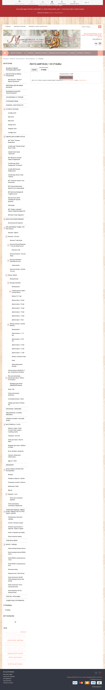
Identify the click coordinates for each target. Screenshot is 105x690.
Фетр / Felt (11, 389)
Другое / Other (12, 461)
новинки (14, 651)
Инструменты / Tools (11, 424)
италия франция (17, 638)
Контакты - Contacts (83, 53)
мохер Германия (12, 645)
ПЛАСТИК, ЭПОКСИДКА (13, 596)
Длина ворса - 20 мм (18, 304)
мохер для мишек (21, 645)
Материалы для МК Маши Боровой (14, 86)
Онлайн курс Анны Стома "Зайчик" (15, 175)
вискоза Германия (20, 633)
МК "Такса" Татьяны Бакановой (14, 141)
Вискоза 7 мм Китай (16, 240)
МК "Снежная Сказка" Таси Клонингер (16, 181)
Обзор (34, 70)
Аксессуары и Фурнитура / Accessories (13, 469)
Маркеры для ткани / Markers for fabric (17, 446)
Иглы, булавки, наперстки (15, 451)
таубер (21, 655)
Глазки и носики (8, 683)
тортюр (14, 660)
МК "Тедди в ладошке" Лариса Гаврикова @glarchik (16, 210)
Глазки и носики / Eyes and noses (15, 419)
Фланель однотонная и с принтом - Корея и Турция (15, 527)
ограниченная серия (21, 651)
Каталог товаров (18, 53)
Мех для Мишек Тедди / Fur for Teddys (13, 228)
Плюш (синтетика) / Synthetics (14, 394)
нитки (24, 650)
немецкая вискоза (9, 650)
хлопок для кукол (15, 664)
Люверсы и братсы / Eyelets (16, 478)
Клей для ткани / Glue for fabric (15, 440)
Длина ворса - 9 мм (17, 320)
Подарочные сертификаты (15, 600)
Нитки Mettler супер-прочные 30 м (16, 564)
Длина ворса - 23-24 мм (18, 340)
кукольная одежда (15, 640)
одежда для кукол (15, 653)
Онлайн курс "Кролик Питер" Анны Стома (16, 147)
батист (23, 632)
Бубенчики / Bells (13, 486)
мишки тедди (22, 643)
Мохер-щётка (16, 329)
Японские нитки (13, 569)
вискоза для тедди (9, 637)
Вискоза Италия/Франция (13, 219)
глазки (15, 637)
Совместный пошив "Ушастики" (14, 152)
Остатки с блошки (10, 109)
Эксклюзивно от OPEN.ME (14, 97)
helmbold (6, 632)
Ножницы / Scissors (14, 436)
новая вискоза (7, 651)
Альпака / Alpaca (13, 232)
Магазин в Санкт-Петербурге (38, 26)
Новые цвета (16, 265)
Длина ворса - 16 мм (18, 308)
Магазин (5, 58)
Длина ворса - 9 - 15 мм (18, 334)
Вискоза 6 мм (16, 250)
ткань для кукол (15, 657)
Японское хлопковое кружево (16, 498)
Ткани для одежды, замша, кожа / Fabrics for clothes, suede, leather (14, 511)
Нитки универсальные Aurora (16, 548)
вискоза (13, 633)
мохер (6, 645)
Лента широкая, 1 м (31, 58)
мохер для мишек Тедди (11, 647)
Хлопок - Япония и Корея (15, 523)
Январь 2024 (12, 124)
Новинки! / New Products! (17, 58)
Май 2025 (11, 117)
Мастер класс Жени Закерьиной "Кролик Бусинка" (14, 199)
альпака (15, 632)
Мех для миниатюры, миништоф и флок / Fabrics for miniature (14, 377)
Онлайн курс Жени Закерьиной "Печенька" (15, 164)
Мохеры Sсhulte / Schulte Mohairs (16, 324)
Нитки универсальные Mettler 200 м (17, 553)
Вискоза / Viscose (12, 236)
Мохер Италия (14, 279)
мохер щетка (21, 648)
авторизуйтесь (82, 80)
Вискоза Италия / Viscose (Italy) (18, 254)
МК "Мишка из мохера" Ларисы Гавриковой (15, 158)
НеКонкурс (11, 205)
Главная (7, 26)
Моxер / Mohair (11, 275)
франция (12, 662)
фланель (24, 660)
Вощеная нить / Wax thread (16, 573)
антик (18, 632)
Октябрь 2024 (12, 132)
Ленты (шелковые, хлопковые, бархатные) (15, 504)
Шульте (11, 632)
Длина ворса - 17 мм (18, 352)
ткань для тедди (8, 660)
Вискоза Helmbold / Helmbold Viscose (14, 260)
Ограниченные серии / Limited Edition (17, 291)
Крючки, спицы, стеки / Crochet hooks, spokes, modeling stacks (15, 430)
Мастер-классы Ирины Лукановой (12, 75)
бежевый (8, 633)
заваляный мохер (21, 637)
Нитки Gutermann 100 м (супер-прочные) (15, 585)
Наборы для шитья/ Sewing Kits (16, 403)
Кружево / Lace (11, 494)
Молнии (10, 474)
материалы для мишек (20, 642)
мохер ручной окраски (12, 648)
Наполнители (7, 680)
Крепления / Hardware (13, 409)
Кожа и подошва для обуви (16, 532)
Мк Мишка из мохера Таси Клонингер (13, 92)
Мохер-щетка (16, 286)
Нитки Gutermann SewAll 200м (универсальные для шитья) (16, 579)
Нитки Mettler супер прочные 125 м (16, 559)
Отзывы (72, 53)
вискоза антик (8, 635)
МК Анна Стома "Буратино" (16, 215)
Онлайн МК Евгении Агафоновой (14, 170)
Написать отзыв (66, 77)
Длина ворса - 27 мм (18, 345)
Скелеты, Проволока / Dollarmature (14, 456)
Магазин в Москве (19, 26)
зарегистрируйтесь (69, 80)
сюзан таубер (16, 655)
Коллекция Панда (12, 101)
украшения (19, 660)
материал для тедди (9, 642)
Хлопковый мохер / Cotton (16, 399)
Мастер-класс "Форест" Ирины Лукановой (15, 80)
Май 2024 (11, 121)
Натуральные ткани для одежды (15, 518)
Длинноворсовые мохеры (17, 365)
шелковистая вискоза (15, 666)
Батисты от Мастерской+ (55, 13)
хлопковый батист (18, 662)
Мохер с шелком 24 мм (19, 356)
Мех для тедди (7, 674)
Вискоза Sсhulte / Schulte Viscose (17, 270)
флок (8, 662)
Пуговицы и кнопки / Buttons (16, 482)
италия (11, 638)
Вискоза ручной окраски (15, 223)
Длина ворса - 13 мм (18, 312)
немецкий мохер (18, 650)
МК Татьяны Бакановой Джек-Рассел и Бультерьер (16, 187)
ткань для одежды (21, 659)
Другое (10, 490)
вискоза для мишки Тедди (19, 635)
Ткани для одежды (9, 676)
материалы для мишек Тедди (12, 643)
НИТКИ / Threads (10, 544)
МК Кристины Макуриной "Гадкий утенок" (15, 193)
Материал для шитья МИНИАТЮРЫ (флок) (16, 384)
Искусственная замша (15, 536)
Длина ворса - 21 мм (18, 348)
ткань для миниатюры (10, 659)
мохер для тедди (21, 647)
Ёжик (13, 360)
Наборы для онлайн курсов (14, 137)
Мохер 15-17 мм (16, 296)
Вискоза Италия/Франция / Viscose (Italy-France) (16, 245)
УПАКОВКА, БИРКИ (11, 540)
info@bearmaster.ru (96, 679)
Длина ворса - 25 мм (18, 300)
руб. (87, 2)
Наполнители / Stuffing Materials (14, 413)
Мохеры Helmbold (13, 283)
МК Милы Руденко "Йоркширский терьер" (13, 69)
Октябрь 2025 (12, 113)
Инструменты (7, 678)
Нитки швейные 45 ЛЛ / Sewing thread (15, 591)
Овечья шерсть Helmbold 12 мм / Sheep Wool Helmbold (16, 371)
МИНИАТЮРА (10, 465)
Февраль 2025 (12, 128)
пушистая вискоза (8, 655)
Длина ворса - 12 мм (18, 316)
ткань (25, 655)
